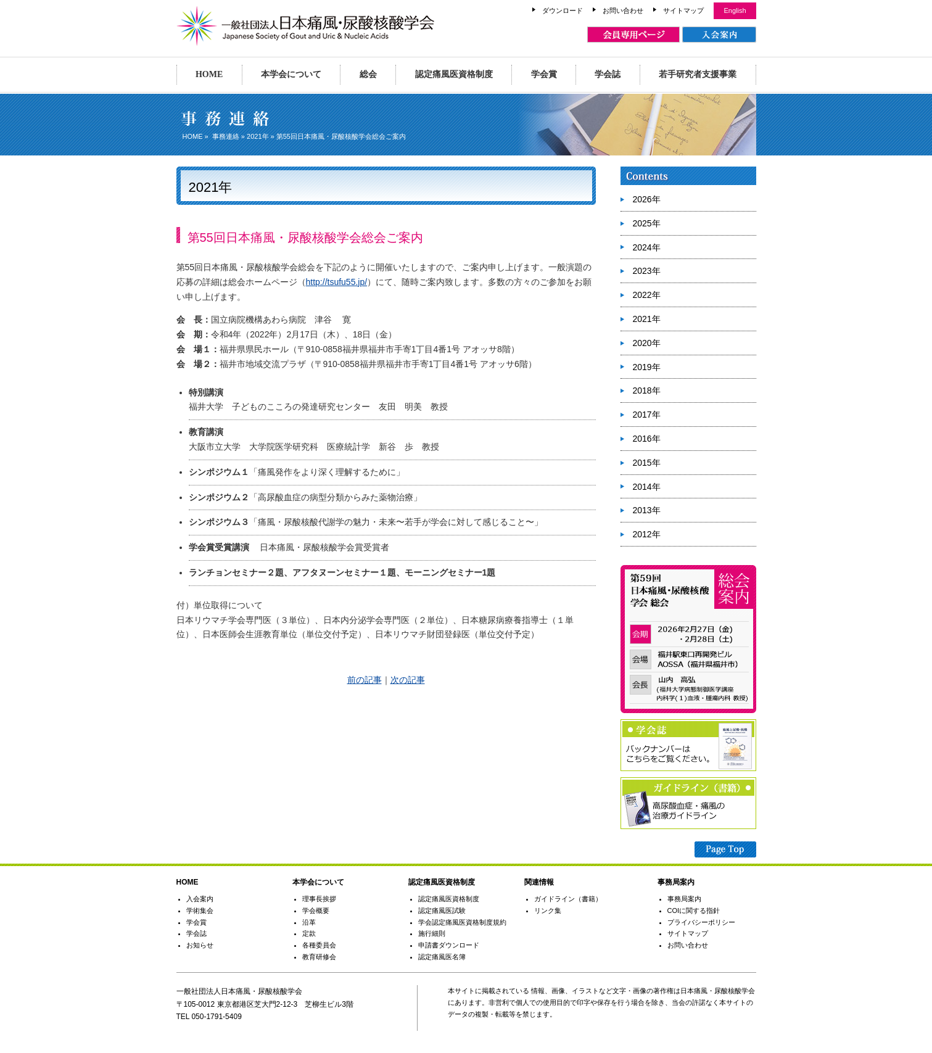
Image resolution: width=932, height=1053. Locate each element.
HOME (209, 74)
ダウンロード (562, 10)
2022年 (647, 295)
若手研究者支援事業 (697, 74)
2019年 (647, 367)
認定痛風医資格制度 (454, 74)
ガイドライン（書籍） (568, 898)
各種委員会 (319, 945)
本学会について (291, 74)
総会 (368, 74)
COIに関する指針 (693, 910)
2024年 (647, 247)
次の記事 (407, 680)
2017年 (647, 414)
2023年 (647, 271)
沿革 (309, 922)
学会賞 (544, 74)
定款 (309, 933)
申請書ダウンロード (448, 945)
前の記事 (364, 680)
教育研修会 (319, 956)
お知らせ (199, 945)
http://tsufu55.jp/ (337, 282)
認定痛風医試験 (442, 910)
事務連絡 (225, 136)
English (735, 10)
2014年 (647, 487)
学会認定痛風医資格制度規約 (462, 922)
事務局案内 (684, 898)
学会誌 (608, 74)
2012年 (647, 534)
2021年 (257, 136)
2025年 (647, 223)
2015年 (647, 463)
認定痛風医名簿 (442, 956)
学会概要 (315, 910)
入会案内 (199, 898)
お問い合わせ (623, 10)
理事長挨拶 (319, 898)
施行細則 (431, 933)
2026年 (647, 199)
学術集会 (199, 910)
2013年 (647, 510)
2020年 (647, 343)
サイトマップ (683, 10)
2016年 (647, 439)
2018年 (647, 390)
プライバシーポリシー (701, 922)
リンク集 (547, 910)
